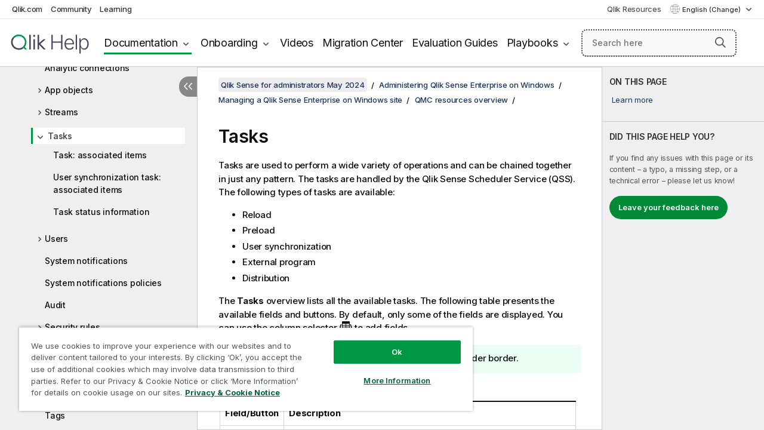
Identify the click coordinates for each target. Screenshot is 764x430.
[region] (240, 364)
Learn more (633, 100)
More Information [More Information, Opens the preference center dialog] (388, 371)
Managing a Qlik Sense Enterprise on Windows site (310, 100)
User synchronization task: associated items (107, 183)
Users (56, 239)
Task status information (101, 212)
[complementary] (683, 248)
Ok (388, 343)
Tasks (60, 136)
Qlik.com (27, 9)
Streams (61, 112)
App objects (69, 90)
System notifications (86, 261)
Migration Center (362, 42)
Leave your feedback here (668, 207)
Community (71, 9)
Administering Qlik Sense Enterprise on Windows (466, 85)
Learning (115, 9)
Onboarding (229, 42)
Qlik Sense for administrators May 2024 (293, 85)
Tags (55, 415)
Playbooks (532, 42)
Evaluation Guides (455, 42)
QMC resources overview (462, 100)
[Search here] (659, 43)
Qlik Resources (634, 9)
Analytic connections (87, 68)
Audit (55, 305)
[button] (720, 42)
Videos (296, 42)
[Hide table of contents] (188, 86)
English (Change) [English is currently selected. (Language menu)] (712, 9)
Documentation (141, 42)
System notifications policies (103, 283)
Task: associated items (100, 155)
